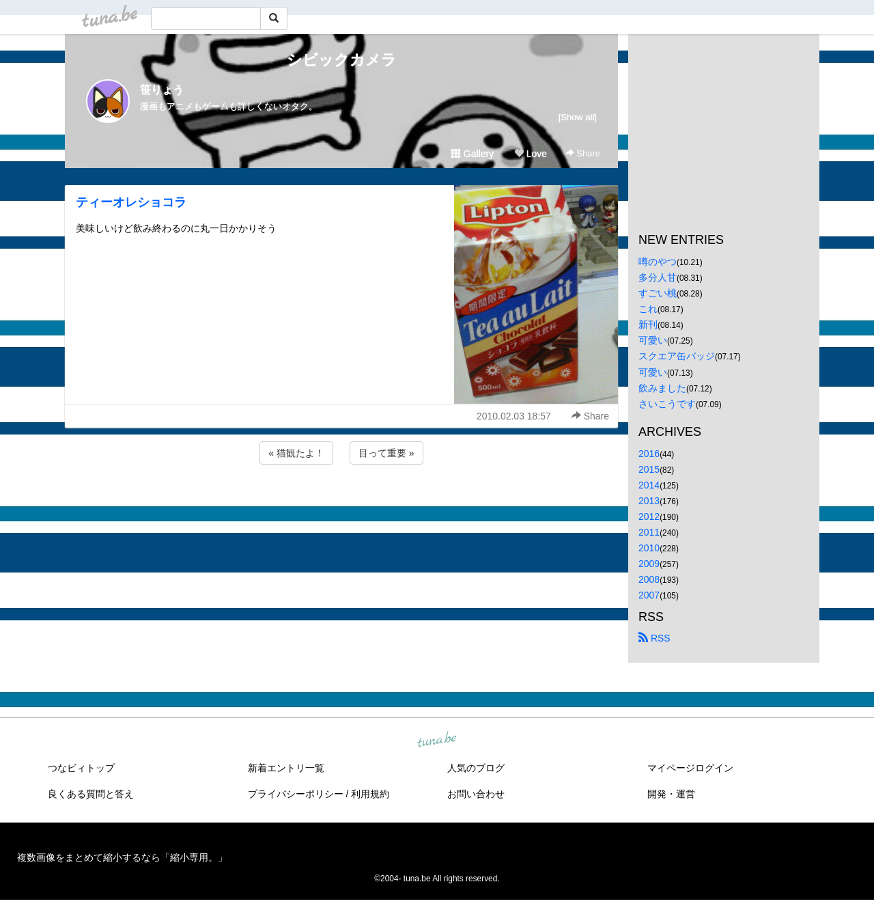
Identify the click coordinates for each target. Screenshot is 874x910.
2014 (649, 485)
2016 (649, 453)
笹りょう (162, 90)
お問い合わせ (476, 793)
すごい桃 (657, 293)
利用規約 (370, 793)
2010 (649, 547)
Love (530, 153)
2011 (649, 532)
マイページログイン (690, 767)
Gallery (472, 153)
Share (582, 153)
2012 (649, 516)
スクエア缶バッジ (676, 355)
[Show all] (578, 117)
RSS (654, 638)
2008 (649, 579)
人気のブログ (476, 767)
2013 (649, 500)
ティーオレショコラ (131, 202)
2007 (649, 595)
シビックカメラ (342, 59)
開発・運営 (671, 793)
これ (648, 308)
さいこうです (667, 403)
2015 (649, 469)
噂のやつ (657, 261)
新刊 (648, 324)
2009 (649, 563)
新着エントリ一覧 (286, 767)
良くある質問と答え (91, 793)
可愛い (652, 340)
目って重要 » (386, 452)
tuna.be (436, 740)
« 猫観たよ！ (296, 452)
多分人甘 (657, 277)
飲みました (662, 388)
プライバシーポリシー (295, 793)
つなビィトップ (81, 767)
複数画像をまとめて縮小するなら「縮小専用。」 (122, 857)
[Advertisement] (341, 504)
